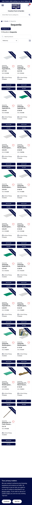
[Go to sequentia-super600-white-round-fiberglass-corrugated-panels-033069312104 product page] (23, 268)
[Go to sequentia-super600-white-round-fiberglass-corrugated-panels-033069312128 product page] (23, 229)
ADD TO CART (8, 85)
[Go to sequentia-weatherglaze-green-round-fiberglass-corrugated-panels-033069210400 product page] (8, 347)
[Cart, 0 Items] (28, 5)
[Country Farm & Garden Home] (16, 6)
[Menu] (3, 5)
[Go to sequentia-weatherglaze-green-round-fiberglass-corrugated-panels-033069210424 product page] (8, 189)
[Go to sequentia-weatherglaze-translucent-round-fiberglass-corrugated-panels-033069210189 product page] (8, 229)
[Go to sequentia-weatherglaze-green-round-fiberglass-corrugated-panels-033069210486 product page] (8, 387)
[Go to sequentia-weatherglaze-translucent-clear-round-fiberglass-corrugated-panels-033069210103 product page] (23, 189)
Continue (6, 501)
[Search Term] (16, 15)
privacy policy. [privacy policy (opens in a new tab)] (6, 491)
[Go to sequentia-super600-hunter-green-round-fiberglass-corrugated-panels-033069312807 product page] (8, 308)
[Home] (1, 21)
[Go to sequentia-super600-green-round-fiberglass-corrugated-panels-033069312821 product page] (8, 268)
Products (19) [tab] (5, 28)
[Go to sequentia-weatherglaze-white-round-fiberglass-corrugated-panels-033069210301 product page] (23, 308)
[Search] (29, 14)
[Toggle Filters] (30, 41)
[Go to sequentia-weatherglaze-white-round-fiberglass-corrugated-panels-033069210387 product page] (23, 347)
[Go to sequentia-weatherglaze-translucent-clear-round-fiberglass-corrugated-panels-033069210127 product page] (8, 150)
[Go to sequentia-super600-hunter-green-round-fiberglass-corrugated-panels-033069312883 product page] (23, 110)
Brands (6, 21)
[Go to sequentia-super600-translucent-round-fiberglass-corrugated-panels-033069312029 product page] (8, 71)
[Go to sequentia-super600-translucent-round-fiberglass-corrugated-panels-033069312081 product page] (8, 110)
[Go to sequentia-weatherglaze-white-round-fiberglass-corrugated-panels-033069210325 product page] (23, 150)
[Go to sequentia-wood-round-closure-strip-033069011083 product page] (23, 387)
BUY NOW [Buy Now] (8, 88)
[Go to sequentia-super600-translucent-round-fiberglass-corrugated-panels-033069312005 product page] (23, 71)
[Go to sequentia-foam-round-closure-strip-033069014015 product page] (8, 426)
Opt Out (17, 501)
